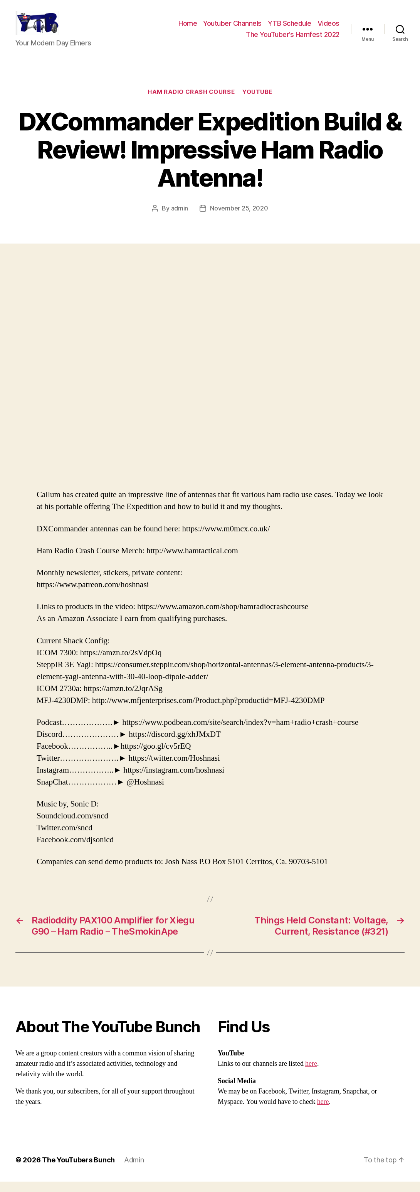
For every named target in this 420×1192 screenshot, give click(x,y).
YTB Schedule (289, 28)
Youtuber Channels (232, 28)
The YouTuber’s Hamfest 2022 (292, 39)
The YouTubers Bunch (78, 1170)
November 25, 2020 (239, 218)
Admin (134, 1170)
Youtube (257, 102)
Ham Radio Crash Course (191, 102)
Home (187, 28)
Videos (328, 28)
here (311, 1074)
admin (179, 218)
